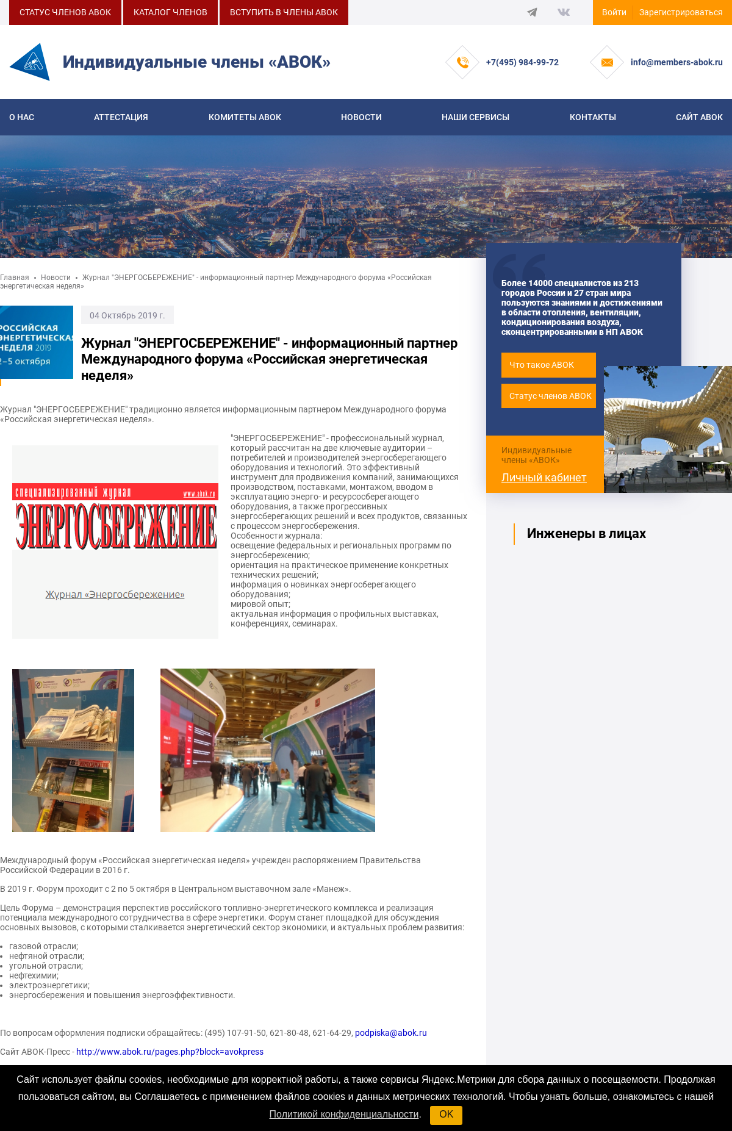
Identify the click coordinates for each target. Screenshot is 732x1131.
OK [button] (446, 1114)
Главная (14, 277)
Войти (614, 12)
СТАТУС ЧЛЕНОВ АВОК (65, 12)
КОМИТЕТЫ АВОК (245, 117)
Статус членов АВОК (550, 396)
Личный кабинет (544, 477)
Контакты (593, 117)
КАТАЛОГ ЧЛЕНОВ (170, 12)
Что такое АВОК (541, 365)
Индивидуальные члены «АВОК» (536, 455)
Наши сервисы (475, 117)
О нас (21, 117)
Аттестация (121, 117)
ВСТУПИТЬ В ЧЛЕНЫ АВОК (284, 12)
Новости (361, 117)
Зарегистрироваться (681, 12)
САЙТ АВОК (699, 117)
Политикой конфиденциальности (344, 1114)
